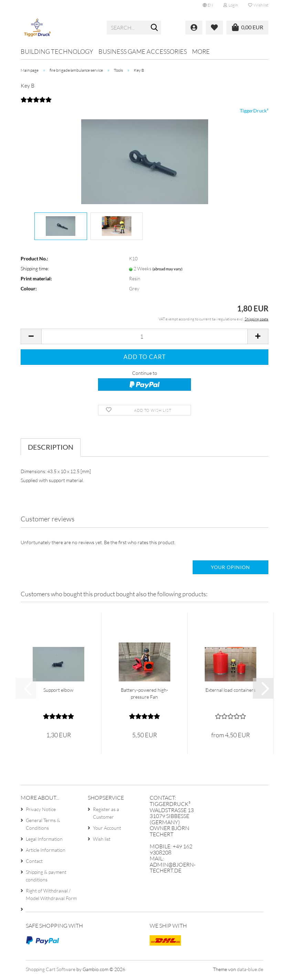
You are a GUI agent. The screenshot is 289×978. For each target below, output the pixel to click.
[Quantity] (144, 336)
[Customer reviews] (36, 104)
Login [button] (230, 5)
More (201, 51)
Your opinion (230, 567)
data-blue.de (250, 969)
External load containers (230, 690)
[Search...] (154, 28)
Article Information (45, 850)
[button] (207, 5)
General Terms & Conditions (43, 824)
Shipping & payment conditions (46, 875)
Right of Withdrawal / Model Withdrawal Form (51, 894)
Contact (34, 861)
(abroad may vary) (167, 269)
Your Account (107, 828)
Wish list (258, 5)
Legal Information (44, 839)
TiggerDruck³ (254, 110)
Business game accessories (142, 51)
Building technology (57, 51)
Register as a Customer (106, 813)
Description (50, 447)
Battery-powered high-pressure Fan (144, 693)
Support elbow (58, 690)
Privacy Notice (41, 809)
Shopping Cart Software (50, 969)
